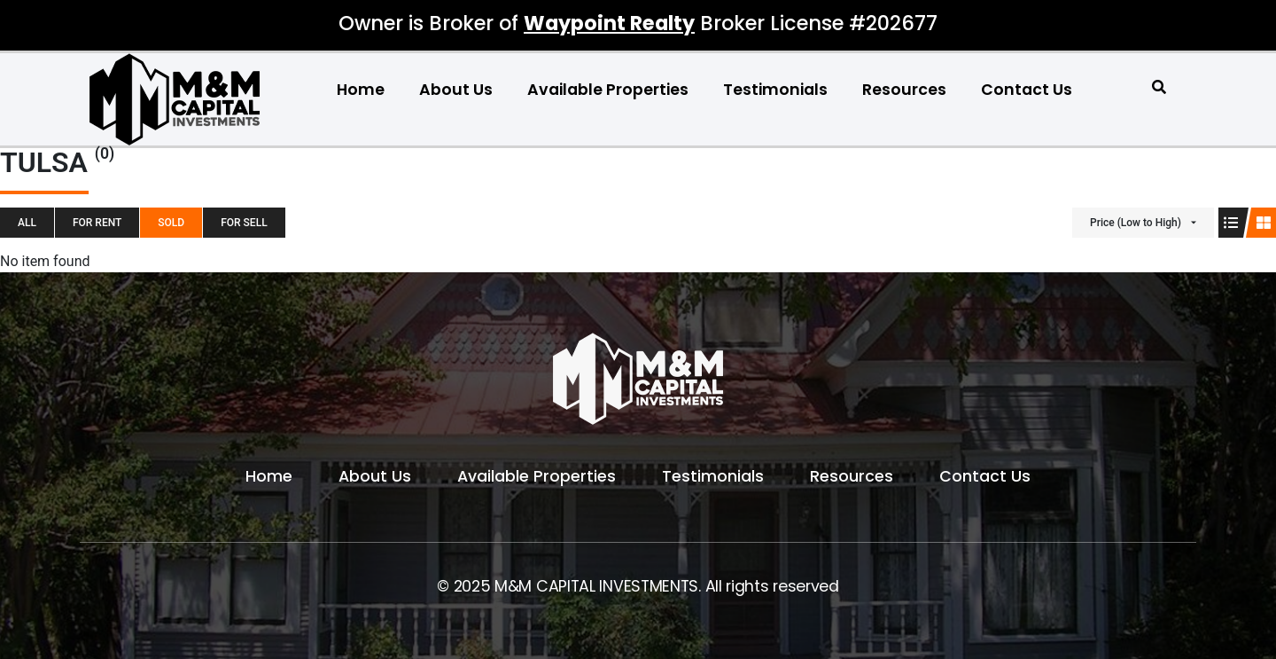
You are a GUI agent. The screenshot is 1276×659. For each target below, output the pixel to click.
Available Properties (608, 89)
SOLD (171, 222)
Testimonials (775, 89)
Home (361, 89)
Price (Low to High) (1135, 222)
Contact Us (1026, 89)
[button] (1159, 87)
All (27, 222)
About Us (456, 89)
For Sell (244, 222)
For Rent (97, 222)
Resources (904, 89)
